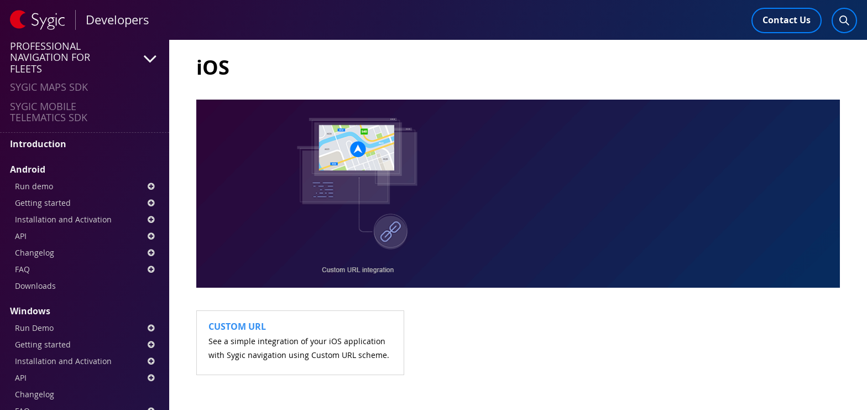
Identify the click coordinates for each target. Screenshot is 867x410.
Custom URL (237, 326)
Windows (30, 311)
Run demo (84, 186)
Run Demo (84, 328)
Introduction (38, 144)
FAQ (84, 269)
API (84, 236)
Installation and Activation (84, 219)
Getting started (84, 203)
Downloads (35, 286)
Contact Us (786, 20)
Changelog (84, 252)
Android (27, 169)
